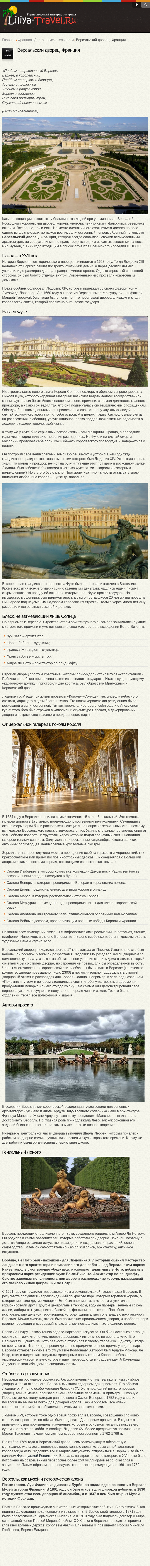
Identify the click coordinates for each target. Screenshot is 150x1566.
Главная (8, 40)
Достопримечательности (54, 40)
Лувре (70, 876)
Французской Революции (37, 1456)
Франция (25, 40)
